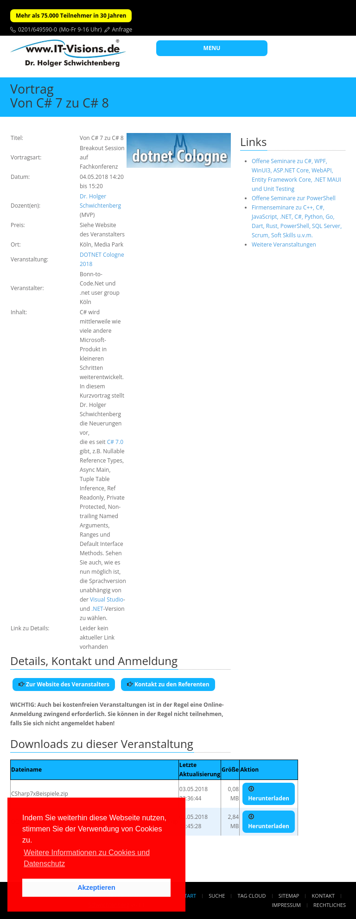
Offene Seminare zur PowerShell (294, 198)
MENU (212, 48)
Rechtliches (329, 904)
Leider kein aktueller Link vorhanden (97, 637)
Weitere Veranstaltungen (284, 244)
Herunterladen (268, 794)
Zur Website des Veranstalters (63, 684)
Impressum (286, 904)
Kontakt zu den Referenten (168, 684)
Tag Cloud (252, 895)
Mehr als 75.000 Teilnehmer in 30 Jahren (71, 15)
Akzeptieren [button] (96, 887)
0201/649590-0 (37, 29)
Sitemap (289, 895)
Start (188, 895)
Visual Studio (106, 599)
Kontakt (323, 895)
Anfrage (122, 29)
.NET (97, 609)
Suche (217, 895)
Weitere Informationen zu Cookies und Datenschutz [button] (87, 858)
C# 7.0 (115, 442)
